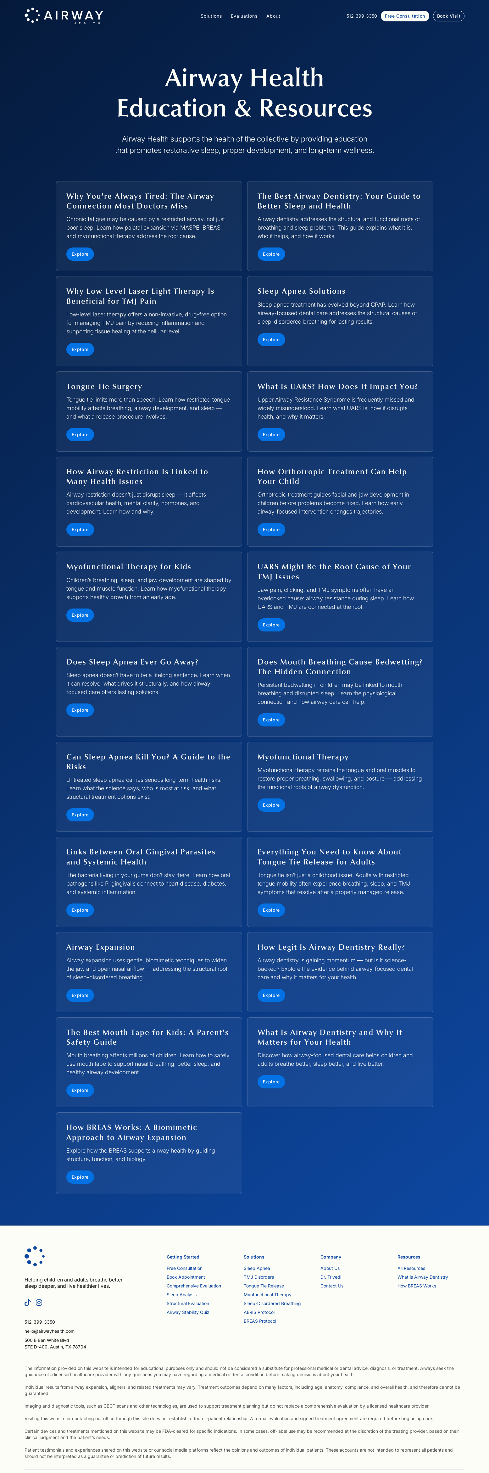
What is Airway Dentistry (422, 1277)
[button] (211, 16)
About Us (330, 1268)
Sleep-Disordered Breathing (272, 1303)
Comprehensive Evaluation (194, 1285)
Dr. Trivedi (330, 1277)
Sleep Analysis (182, 1294)
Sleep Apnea (257, 1268)
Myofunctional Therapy (268, 1294)
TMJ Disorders (259, 1277)
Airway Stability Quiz (188, 1312)
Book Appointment (186, 1277)
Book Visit (448, 16)
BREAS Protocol (260, 1321)
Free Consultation (405, 16)
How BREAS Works (416, 1285)
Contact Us (331, 1285)
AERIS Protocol (259, 1312)
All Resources (411, 1268)
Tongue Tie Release (264, 1285)
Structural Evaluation (188, 1303)
